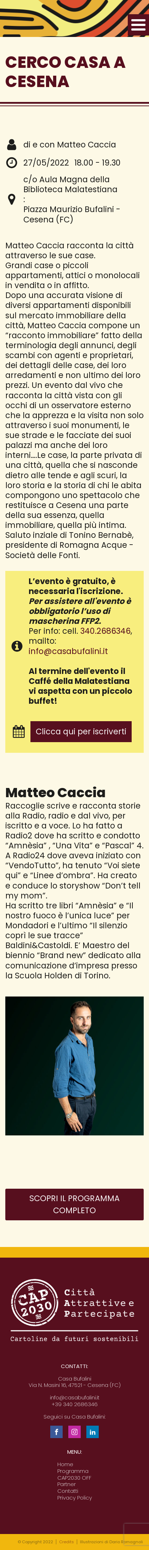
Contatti (67, 1491)
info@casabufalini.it (68, 651)
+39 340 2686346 (75, 1404)
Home (65, 1464)
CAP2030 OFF (74, 1478)
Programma (72, 1471)
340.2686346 (105, 631)
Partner (66, 1484)
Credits (66, 1542)
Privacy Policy (74, 1498)
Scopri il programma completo (74, 1204)
